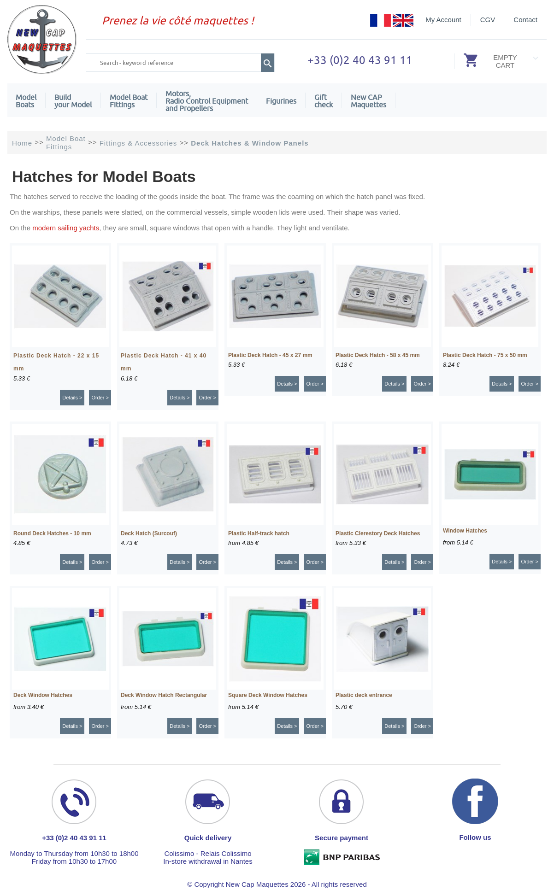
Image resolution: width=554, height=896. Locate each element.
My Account (443, 19)
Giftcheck (323, 101)
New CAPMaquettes (368, 101)
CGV (487, 19)
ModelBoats (26, 101)
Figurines (281, 101)
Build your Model (73, 101)
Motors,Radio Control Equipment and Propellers (206, 100)
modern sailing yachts (65, 228)
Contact (525, 19)
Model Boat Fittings (128, 101)
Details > (72, 397)
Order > (100, 397)
